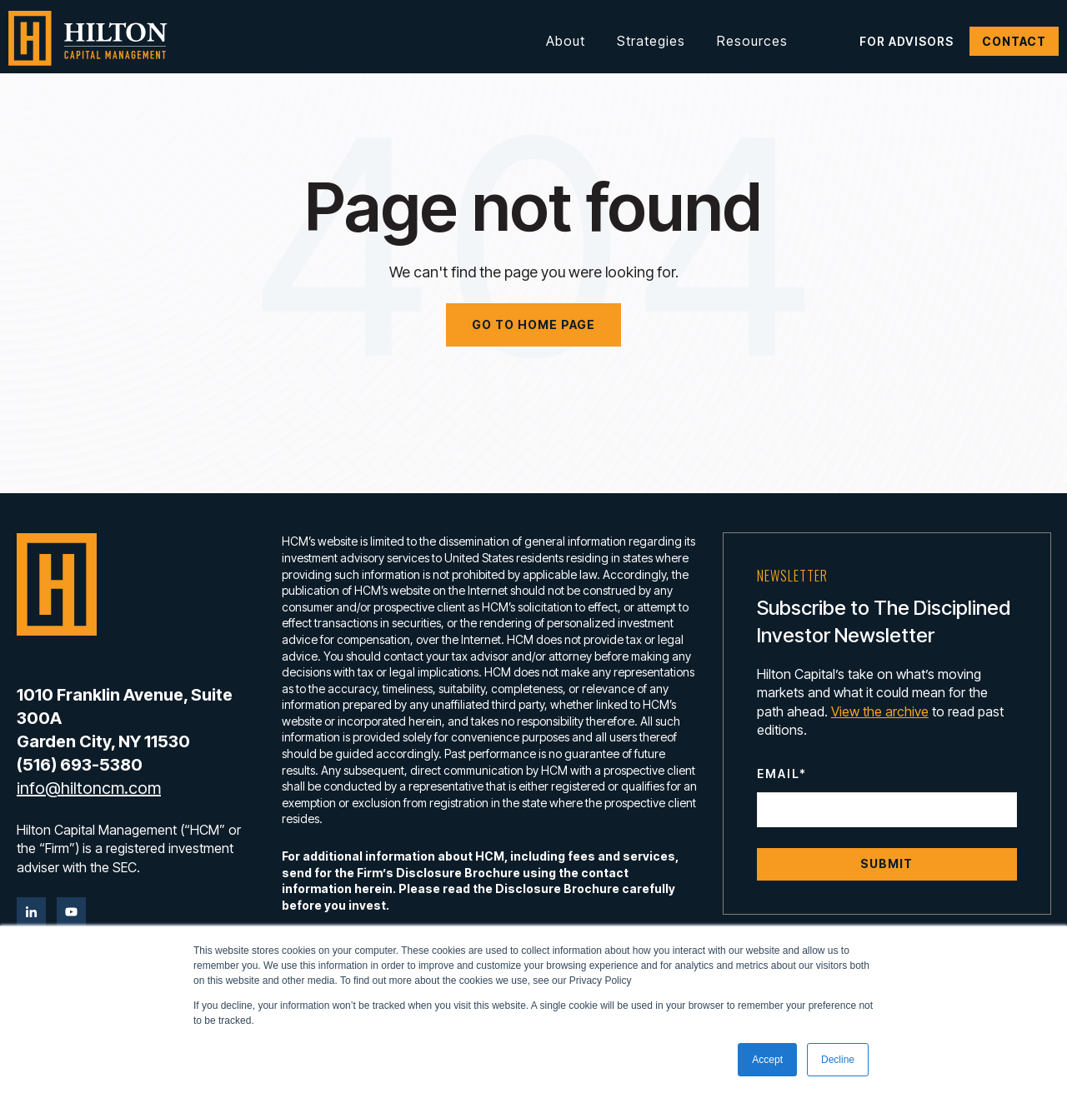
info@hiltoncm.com (89, 788)
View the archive (880, 711)
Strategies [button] (651, 40)
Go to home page (533, 324)
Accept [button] (767, 1060)
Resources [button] (752, 40)
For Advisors (906, 41)
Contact (1014, 41)
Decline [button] (837, 1060)
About (565, 40)
